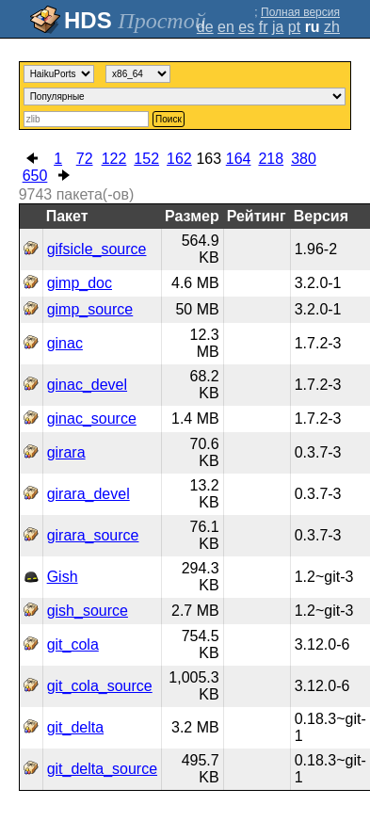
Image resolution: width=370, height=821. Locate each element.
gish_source (87, 611)
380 (303, 159)
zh (332, 27)
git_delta (76, 727)
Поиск (168, 119)
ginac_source (92, 418)
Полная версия (300, 12)
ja (277, 27)
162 (179, 159)
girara (66, 452)
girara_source (93, 535)
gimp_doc (79, 283)
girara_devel (88, 494)
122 (114, 159)
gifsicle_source (97, 249)
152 (146, 159)
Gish (62, 577)
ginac (65, 343)
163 (208, 159)
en (225, 27)
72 (84, 159)
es (246, 27)
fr (263, 27)
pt (294, 27)
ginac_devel (87, 385)
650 (35, 176)
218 (270, 159)
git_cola (73, 644)
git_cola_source (100, 686)
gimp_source (90, 309)
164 (238, 159)
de (205, 27)
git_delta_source (102, 769)
